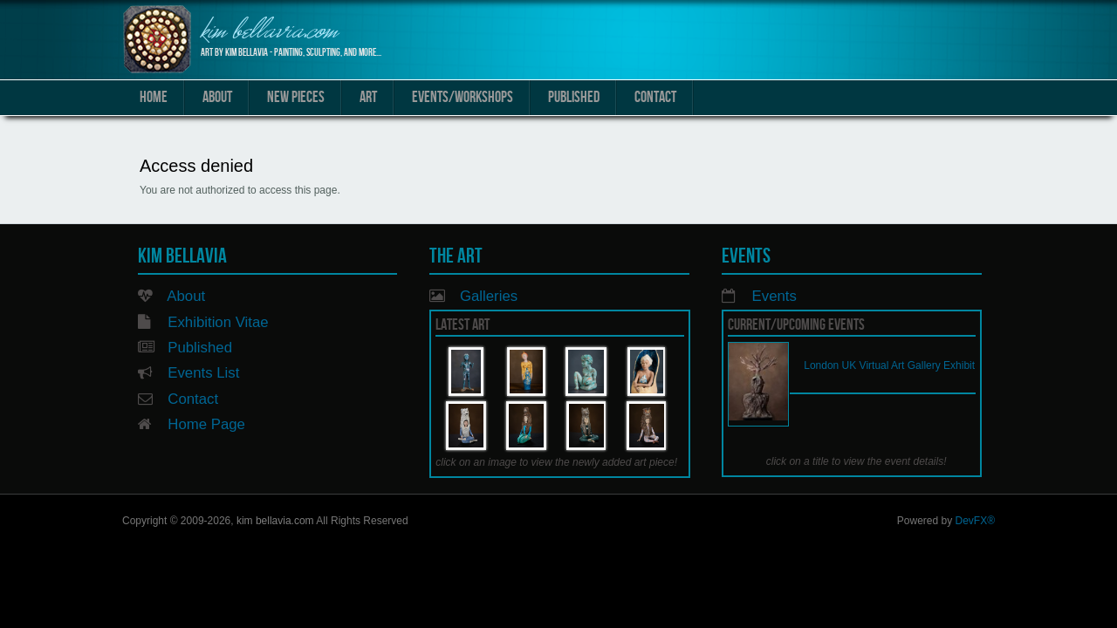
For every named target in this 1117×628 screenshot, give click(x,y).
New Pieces (296, 97)
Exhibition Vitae (218, 322)
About (217, 97)
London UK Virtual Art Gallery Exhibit (889, 365)
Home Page (206, 424)
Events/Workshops (462, 97)
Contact (655, 97)
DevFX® (975, 521)
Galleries (488, 296)
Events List (203, 373)
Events (774, 296)
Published (574, 97)
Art (368, 97)
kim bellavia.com (269, 32)
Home (154, 97)
